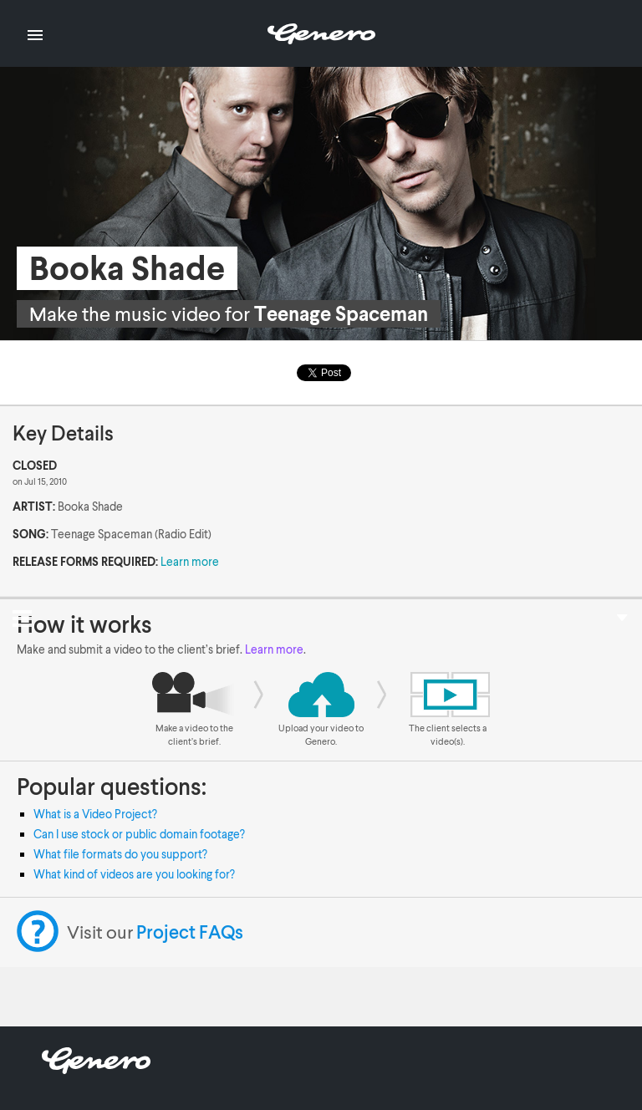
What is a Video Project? (95, 814)
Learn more (189, 561)
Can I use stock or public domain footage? (139, 834)
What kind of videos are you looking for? (134, 874)
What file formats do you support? (120, 854)
